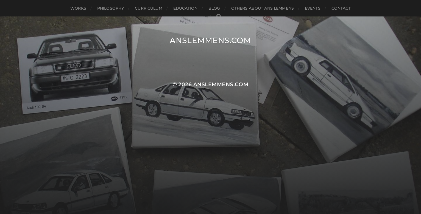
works (78, 8)
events (312, 8)
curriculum (148, 8)
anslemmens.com (210, 40)
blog (214, 8)
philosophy (110, 8)
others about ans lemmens (262, 8)
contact (341, 8)
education (185, 8)
